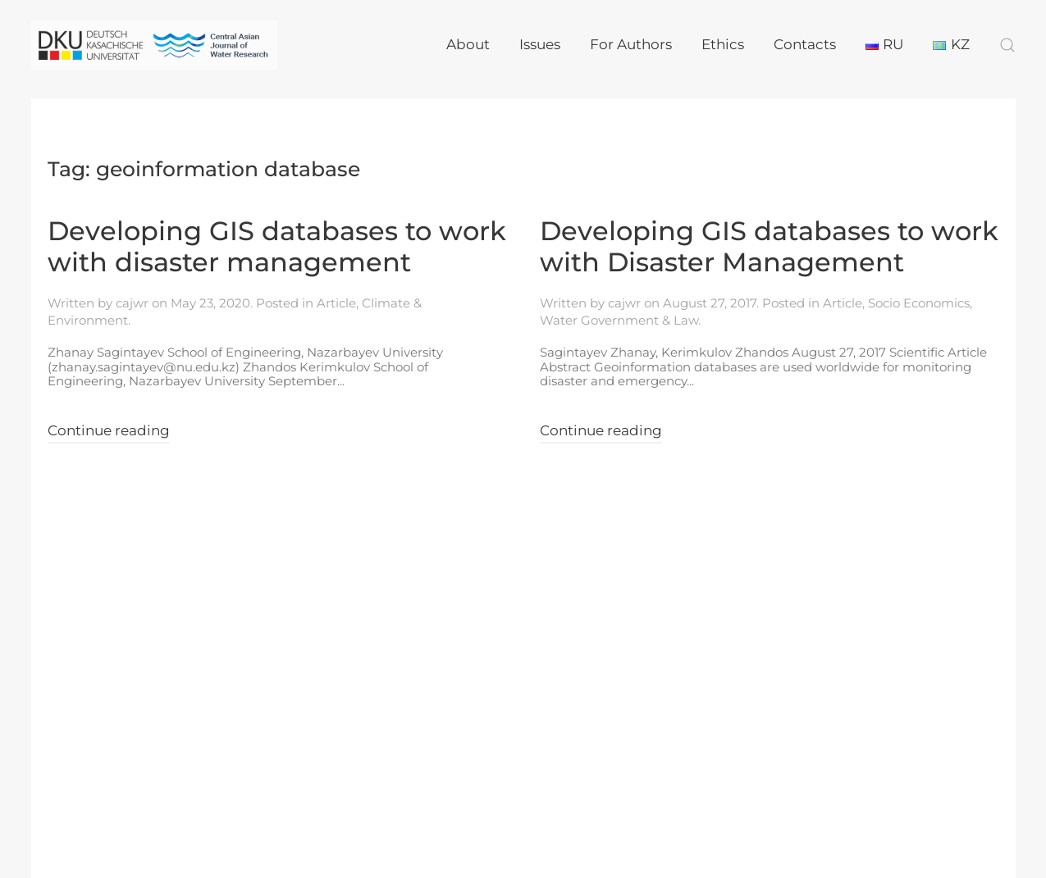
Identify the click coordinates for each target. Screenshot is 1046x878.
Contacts (805, 44)
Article (336, 303)
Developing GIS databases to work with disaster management (277, 246)
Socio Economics (919, 303)
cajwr (132, 303)
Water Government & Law (619, 320)
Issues (539, 44)
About (468, 44)
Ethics (722, 44)
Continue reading (109, 430)
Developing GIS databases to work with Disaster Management (769, 246)
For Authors (631, 44)
